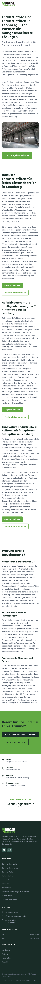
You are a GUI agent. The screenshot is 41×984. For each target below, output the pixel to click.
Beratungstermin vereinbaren (20, 734)
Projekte (5, 954)
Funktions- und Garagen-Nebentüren (15, 892)
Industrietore (6, 880)
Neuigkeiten (6, 958)
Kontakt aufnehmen (15, 742)
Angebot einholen (12, 285)
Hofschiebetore (7, 876)
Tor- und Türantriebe (9, 900)
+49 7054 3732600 (10, 912)
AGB (35, 980)
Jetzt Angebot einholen (17, 155)
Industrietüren (7, 896)
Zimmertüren (6, 888)
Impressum (8, 980)
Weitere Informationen (15, 292)
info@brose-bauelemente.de (14, 916)
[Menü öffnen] (37, 4)
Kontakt (5, 962)
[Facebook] (4, 850)
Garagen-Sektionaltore (10, 864)
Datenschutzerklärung (23, 980)
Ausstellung (6, 950)
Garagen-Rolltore (8, 872)
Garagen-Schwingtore (10, 868)
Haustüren (5, 884)
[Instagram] (9, 850)
